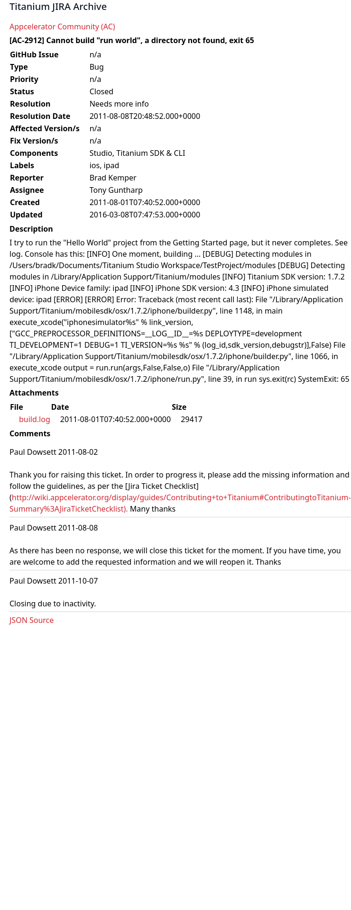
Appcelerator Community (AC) (62, 26)
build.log (34, 419)
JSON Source (31, 620)
